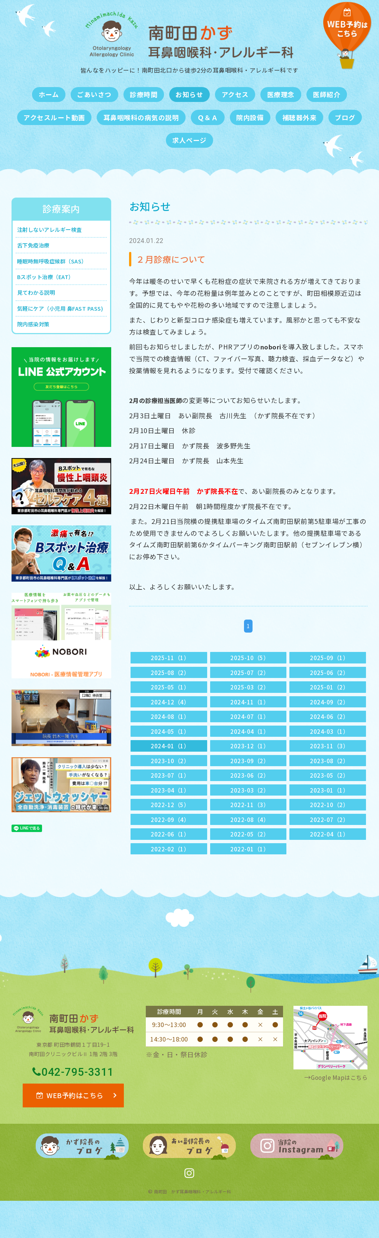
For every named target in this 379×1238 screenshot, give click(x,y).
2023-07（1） (170, 794)
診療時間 (143, 94)
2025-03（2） (250, 692)
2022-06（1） (170, 862)
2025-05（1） (170, 692)
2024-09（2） (329, 709)
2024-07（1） (250, 726)
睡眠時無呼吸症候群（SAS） (59, 266)
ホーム (49, 94)
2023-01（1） (329, 811)
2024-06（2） (329, 726)
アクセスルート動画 (54, 117)
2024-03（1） (329, 743)
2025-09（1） (329, 658)
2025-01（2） (329, 692)
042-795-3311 (73, 1104)
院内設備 (250, 117)
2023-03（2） (250, 811)
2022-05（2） (250, 862)
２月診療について (175, 258)
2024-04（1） (250, 743)
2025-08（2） (170, 675)
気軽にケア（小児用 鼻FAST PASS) (58, 327)
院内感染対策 (37, 350)
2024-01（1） (170, 760)
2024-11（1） (250, 709)
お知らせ (189, 94)
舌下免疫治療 (37, 248)
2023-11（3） (329, 760)
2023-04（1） (170, 811)
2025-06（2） (329, 675)
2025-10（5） (250, 658)
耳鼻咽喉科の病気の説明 (141, 117)
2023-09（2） (250, 777)
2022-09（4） (170, 845)
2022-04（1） (329, 862)
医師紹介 (326, 94)
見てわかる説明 (40, 303)
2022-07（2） (329, 845)
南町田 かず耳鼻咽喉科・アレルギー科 (192, 1228)
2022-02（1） (170, 879)
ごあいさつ (94, 94)
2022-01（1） (250, 879)
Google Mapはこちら (334, 1109)
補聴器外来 (299, 117)
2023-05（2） (329, 794)
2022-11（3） (250, 828)
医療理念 (281, 94)
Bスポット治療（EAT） (51, 285)
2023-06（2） (250, 794)
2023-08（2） (329, 777)
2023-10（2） (170, 777)
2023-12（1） (250, 760)
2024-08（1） (170, 726)
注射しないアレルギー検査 (56, 230)
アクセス (235, 94)
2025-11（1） (170, 658)
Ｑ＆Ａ (207, 117)
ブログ (345, 117)
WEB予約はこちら (69, 1130)
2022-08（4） (250, 845)
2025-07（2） (250, 675)
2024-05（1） (170, 743)
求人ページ (189, 140)
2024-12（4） (170, 709)
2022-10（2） (329, 828)
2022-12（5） (170, 828)
